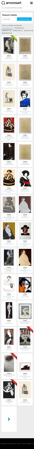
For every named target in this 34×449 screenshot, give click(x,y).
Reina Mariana (9, 136)
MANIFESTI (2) (6, 30)
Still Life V (9, 110)
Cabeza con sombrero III (8, 374)
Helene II (25, 216)
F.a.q (33, 443)
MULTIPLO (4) (28, 30)
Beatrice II (9, 57)
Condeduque (9, 163)
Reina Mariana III (9, 401)
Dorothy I (25, 295)
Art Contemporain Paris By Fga (9, 138)
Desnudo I (25, 83)
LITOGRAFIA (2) (19, 28)
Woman (25, 110)
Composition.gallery (9, 85)
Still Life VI (9, 83)
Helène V (9, 348)
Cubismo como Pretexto (25, 322)
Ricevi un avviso (24, 19)
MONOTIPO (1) (17, 30)
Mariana (9, 295)
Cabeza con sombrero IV (25, 348)
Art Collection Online (25, 402)
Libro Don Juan (25, 189)
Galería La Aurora (9, 58)
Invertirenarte (9, 349)
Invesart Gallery (25, 297)
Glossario (28, 443)
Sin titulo (9, 216)
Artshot (9, 402)
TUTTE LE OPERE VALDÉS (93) (12, 25)
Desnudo (25, 57)
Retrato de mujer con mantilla (9, 269)
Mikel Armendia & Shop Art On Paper (25, 112)
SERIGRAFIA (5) (7, 33)
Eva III (9, 322)
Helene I (9, 242)
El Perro (25, 374)
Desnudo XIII (25, 163)
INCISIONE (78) (7, 28)
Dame (25, 242)
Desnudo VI (25, 136)
